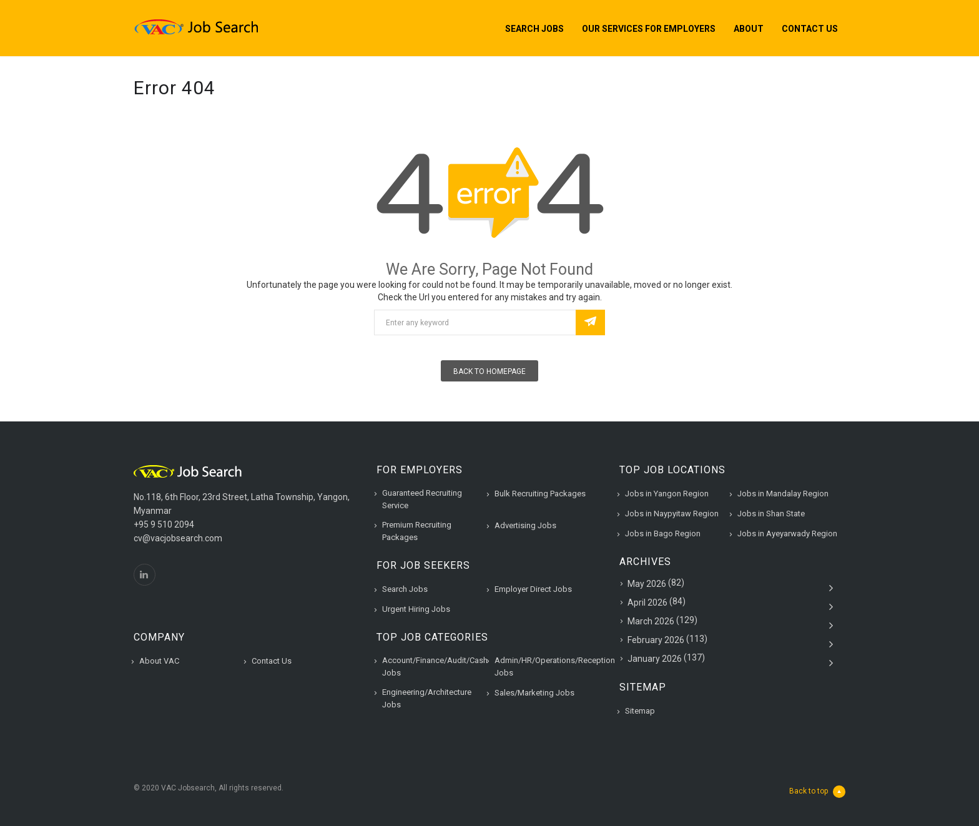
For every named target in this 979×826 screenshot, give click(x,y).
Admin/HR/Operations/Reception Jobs (554, 666)
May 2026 (646, 584)
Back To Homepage (489, 371)
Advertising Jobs (525, 525)
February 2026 (655, 640)
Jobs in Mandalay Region (783, 493)
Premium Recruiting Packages (416, 531)
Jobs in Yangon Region (667, 493)
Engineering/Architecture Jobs (426, 698)
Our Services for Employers (649, 29)
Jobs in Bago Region (663, 533)
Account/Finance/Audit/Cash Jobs (435, 666)
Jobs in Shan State (771, 513)
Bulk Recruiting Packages (540, 493)
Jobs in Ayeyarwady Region (787, 533)
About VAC (159, 661)
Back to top (817, 791)
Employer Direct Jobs (533, 589)
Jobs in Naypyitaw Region (672, 513)
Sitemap (640, 710)
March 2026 (650, 621)
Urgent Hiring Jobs (416, 609)
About (749, 29)
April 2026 (647, 602)
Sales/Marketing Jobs (534, 692)
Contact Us (810, 29)
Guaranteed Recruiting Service (422, 499)
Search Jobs (534, 29)
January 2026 (654, 659)
